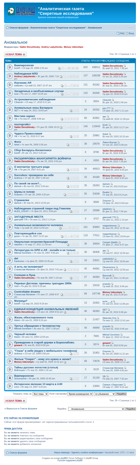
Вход (131, 33)
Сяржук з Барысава (112, 384)
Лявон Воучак (109, 142)
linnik (105, 125)
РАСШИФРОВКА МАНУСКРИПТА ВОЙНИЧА (42, 158)
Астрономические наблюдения (34, 99)
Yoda (16, 228)
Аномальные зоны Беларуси (33, 107)
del (16, 258)
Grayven (18, 194)
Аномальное (95, 27)
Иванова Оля (109, 318)
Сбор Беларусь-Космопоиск (32, 150)
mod (16, 286)
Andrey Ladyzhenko (51, 47)
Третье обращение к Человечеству (37, 325)
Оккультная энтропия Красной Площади (41, 241)
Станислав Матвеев (24, 269)
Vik (15, 119)
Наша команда (61, 452)
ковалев (18, 85)
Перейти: (62, 409)
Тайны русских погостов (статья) (36, 367)
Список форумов (19, 27)
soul (16, 94)
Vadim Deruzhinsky (29, 47)
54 (73, 68)
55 (77, 68)
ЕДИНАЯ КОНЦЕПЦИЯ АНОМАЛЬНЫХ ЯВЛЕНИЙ (46, 309)
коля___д (107, 301)
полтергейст (22, 124)
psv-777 (106, 108)
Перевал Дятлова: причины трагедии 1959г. (43, 283)
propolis (106, 284)
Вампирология (24, 65)
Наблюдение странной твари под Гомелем (42, 208)
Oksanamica (108, 267)
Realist (105, 192)
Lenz (16, 387)
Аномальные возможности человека (38, 225)
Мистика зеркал (24, 116)
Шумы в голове (24, 191)
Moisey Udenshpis (73, 47)
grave (17, 236)
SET (16, 110)
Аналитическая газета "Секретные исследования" (58, 27)
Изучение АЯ (22, 82)
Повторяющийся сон (28, 233)
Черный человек (25, 334)
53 (69, 68)
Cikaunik (18, 102)
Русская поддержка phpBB (69, 460)
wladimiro (107, 209)
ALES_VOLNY (21, 211)
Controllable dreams (27, 291)
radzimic (18, 244)
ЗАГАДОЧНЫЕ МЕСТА (28, 216)
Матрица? (20, 300)
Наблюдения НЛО (26, 73)
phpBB (63, 458)
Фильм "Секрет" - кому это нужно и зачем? (42, 359)
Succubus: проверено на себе (34, 175)
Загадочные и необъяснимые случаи (39, 91)
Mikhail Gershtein (22, 253)
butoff (17, 68)
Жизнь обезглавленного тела (33, 317)
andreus (18, 178)
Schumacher (20, 378)
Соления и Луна (24, 275)
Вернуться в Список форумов (21, 408)
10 (77, 77)
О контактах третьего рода (32, 166)
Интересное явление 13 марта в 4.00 (38, 384)
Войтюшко (19, 370)
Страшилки (21, 200)
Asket (105, 134)
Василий (106, 275)
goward (18, 345)
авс (104, 116)
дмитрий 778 (20, 219)
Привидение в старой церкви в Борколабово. (44, 342)
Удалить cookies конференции (87, 452)
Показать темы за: (30, 394)
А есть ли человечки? (28, 266)
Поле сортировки (71, 394)
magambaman (109, 225)
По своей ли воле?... (27, 183)
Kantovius (19, 261)
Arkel (16, 144)
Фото (17, 141)
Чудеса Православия (28, 133)
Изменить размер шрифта (131, 27)
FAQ (122, 33)
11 (77, 228)
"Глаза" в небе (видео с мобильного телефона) (45, 350)
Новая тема (15, 54)
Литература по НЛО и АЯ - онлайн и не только (44, 250)
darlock (17, 186)
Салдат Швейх (110, 242)
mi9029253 (107, 259)
